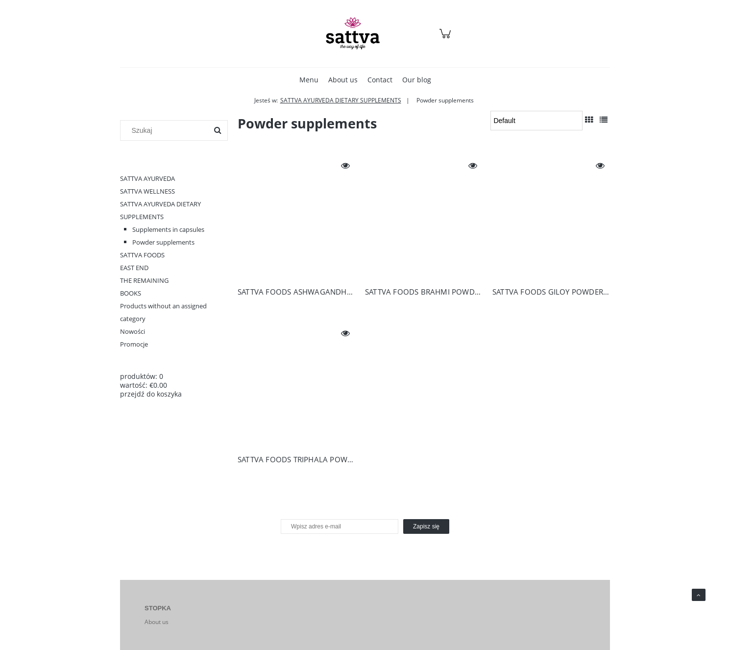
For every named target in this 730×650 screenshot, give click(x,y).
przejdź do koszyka (151, 394)
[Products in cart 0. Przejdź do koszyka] (446, 38)
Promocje (134, 344)
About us (157, 622)
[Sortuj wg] (536, 120)
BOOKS (130, 293)
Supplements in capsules (168, 229)
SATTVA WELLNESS (147, 191)
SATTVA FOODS (142, 254)
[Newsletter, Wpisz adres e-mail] (339, 526)
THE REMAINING (144, 280)
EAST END (134, 267)
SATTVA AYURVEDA (147, 178)
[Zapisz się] (426, 526)
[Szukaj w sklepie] (166, 130)
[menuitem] (308, 80)
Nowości (132, 331)
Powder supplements (163, 242)
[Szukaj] (217, 130)
